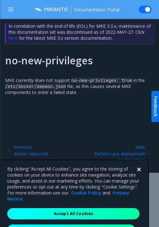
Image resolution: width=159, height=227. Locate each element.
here (13, 38)
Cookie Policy (86, 203)
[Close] (139, 180)
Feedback (156, 106)
